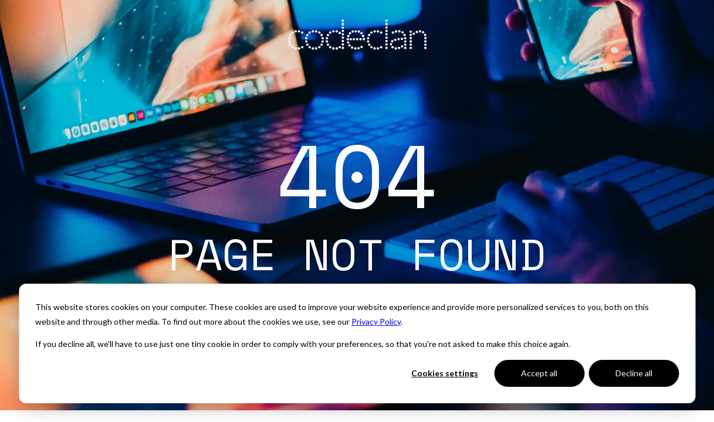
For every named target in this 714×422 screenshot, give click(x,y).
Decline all (633, 373)
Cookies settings (444, 373)
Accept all (539, 373)
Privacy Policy (376, 321)
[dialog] (357, 343)
